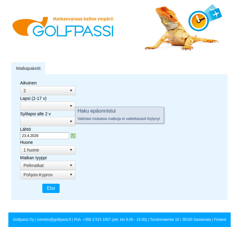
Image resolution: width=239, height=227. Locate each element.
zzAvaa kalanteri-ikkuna (73, 135)
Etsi (51, 188)
